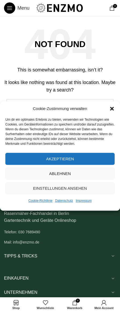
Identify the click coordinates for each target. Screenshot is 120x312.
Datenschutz (64, 201)
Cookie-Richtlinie (40, 201)
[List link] (60, 232)
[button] (112, 108)
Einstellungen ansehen (60, 188)
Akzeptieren (60, 159)
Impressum (84, 201)
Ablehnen (60, 173)
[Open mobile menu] (16, 8)
